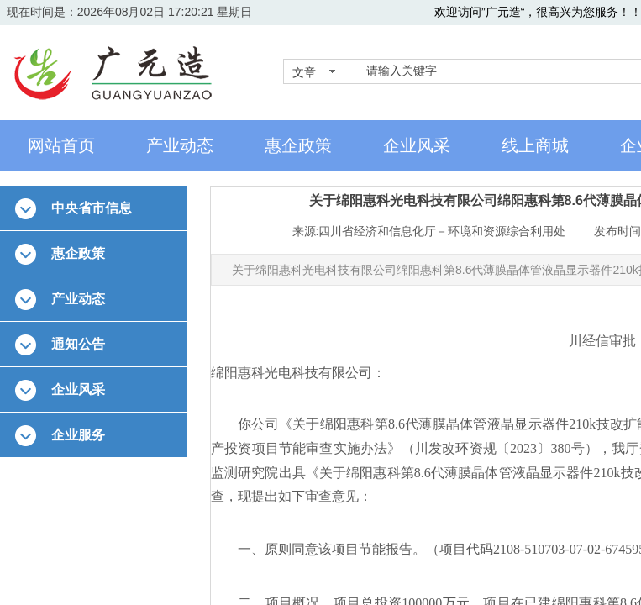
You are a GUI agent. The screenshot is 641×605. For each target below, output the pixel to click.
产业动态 (179, 145)
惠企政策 (298, 145)
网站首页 (61, 145)
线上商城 (535, 145)
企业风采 (416, 145)
